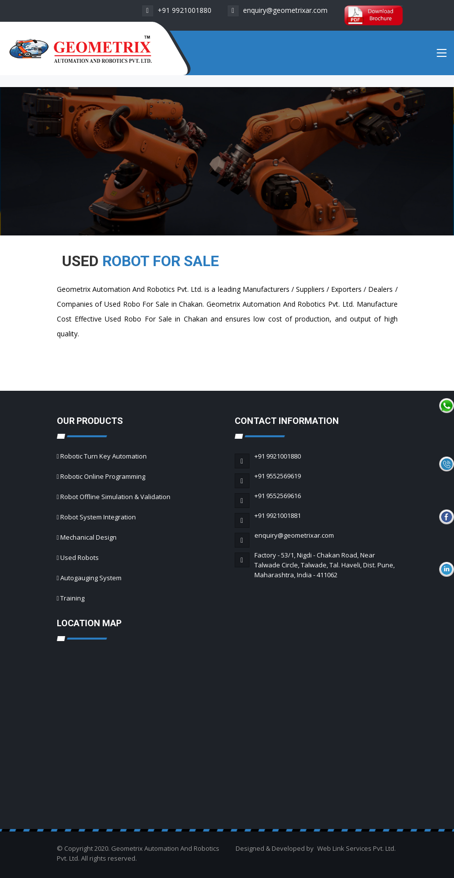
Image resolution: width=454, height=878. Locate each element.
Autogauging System (91, 577)
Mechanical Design (88, 537)
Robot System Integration (98, 516)
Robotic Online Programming (102, 476)
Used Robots (79, 557)
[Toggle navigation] (442, 55)
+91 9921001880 (176, 10)
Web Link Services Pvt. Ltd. (356, 848)
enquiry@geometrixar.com (278, 10)
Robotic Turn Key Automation (103, 456)
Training (72, 598)
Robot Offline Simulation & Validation (115, 496)
